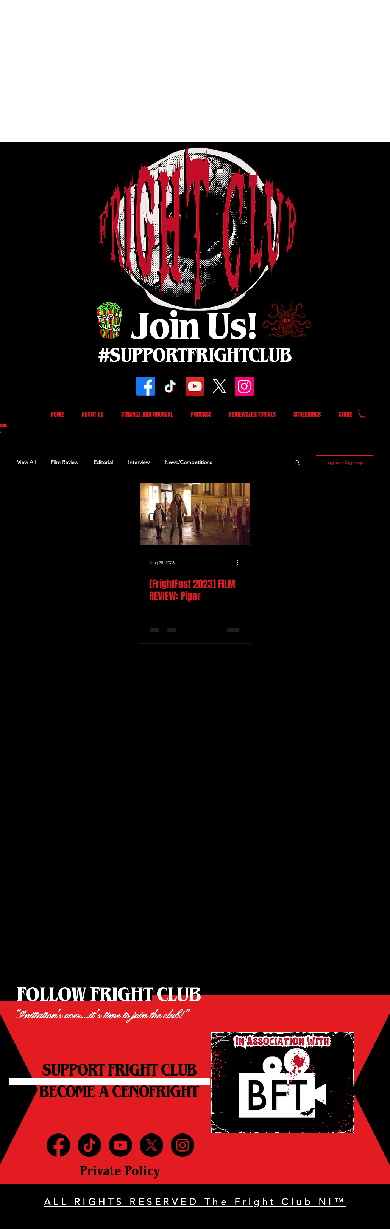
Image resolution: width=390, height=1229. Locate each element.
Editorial (103, 462)
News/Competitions (188, 462)
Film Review (64, 462)
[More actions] (239, 562)
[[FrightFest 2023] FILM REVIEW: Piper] (195, 514)
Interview (139, 462)
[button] (362, 414)
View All (26, 462)
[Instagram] (244, 386)
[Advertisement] (71, 71)
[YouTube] (195, 386)
